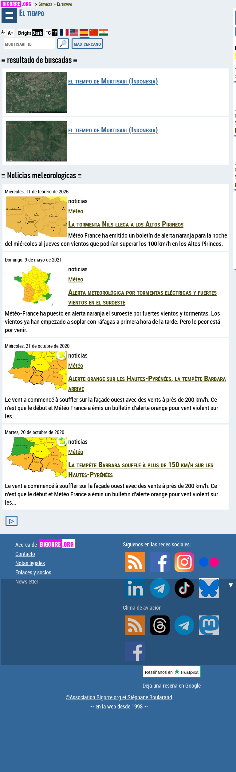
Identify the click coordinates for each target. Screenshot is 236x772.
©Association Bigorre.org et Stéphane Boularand (119, 697)
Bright (24, 32)
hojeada (9, 15)
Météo (75, 211)
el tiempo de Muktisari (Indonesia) (113, 81)
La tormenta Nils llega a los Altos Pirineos (125, 224)
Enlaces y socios (33, 572)
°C (48, 32)
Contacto (25, 553)
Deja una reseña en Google (172, 685)
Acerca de (45, 544)
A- (3, 32)
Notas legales (30, 563)
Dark (37, 32)
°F (54, 32)
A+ (10, 32)
